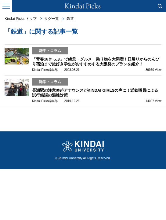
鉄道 (70, 18)
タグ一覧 (51, 18)
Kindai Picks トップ (21, 18)
